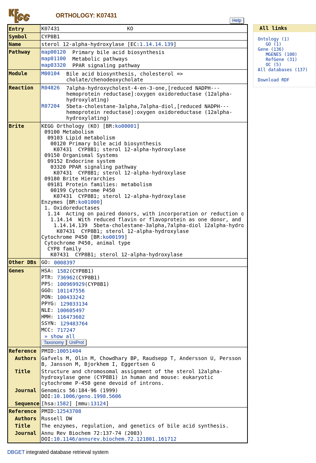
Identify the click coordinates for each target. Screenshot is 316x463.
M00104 (50, 74)
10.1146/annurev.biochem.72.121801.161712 (115, 440)
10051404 (68, 352)
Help (236, 20)
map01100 (53, 59)
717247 (66, 331)
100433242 (71, 298)
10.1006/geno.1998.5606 (87, 397)
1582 (63, 272)
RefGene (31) (281, 59)
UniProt (76, 343)
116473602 (71, 318)
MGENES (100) (281, 54)
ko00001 (126, 127)
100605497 (71, 311)
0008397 (64, 263)
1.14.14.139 (156, 45)
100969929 (71, 285)
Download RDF (273, 80)
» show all (58, 337)
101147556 (71, 291)
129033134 (74, 304)
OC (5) (273, 64)
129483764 (74, 324)
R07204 (50, 107)
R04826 (50, 88)
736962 (66, 278)
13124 (98, 404)
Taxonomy (54, 343)
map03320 (53, 66)
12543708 (68, 412)
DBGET (16, 453)
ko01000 (89, 203)
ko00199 (113, 238)
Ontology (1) (273, 39)
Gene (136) (271, 49)
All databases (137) (283, 69)
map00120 (53, 53)
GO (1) (273, 44)
